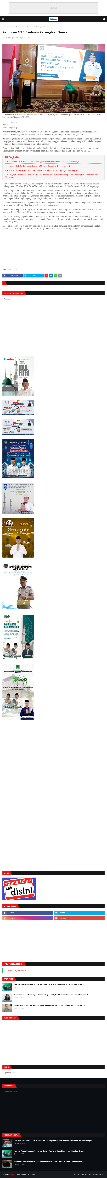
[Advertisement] (53, 249)
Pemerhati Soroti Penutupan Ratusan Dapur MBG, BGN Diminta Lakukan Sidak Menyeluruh (51, 995)
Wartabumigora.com (11, 38)
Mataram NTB (14, 27)
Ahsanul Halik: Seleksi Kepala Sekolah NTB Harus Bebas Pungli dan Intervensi (39, 166)
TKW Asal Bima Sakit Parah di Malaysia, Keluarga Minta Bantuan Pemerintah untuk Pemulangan (53, 1140)
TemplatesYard (21, 1175)
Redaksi (84, 1175)
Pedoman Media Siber (97, 1175)
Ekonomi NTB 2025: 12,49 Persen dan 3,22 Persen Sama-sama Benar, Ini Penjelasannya (44, 161)
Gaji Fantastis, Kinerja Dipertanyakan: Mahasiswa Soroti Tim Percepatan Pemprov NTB (49, 1005)
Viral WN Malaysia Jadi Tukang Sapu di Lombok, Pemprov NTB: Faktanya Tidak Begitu (43, 170)
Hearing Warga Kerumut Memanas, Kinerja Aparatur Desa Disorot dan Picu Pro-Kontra (49, 984)
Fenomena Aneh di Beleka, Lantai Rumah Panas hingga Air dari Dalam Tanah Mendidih (49, 1161)
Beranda (5, 27)
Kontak (76, 1175)
